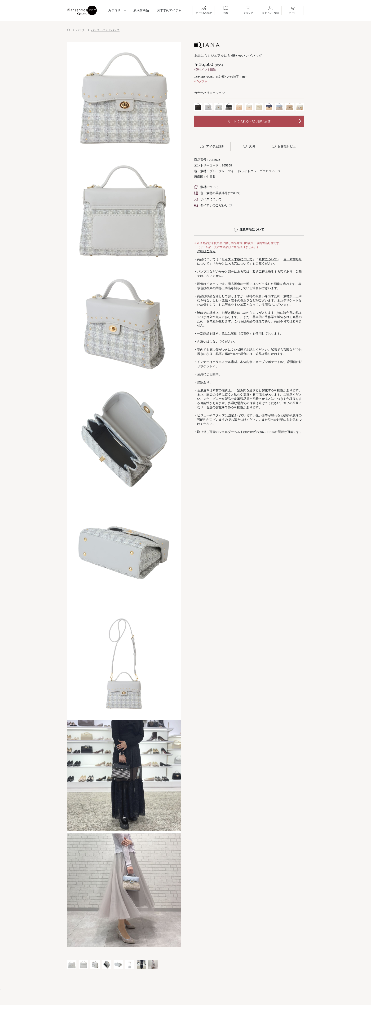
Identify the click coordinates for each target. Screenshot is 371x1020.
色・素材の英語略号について (217, 193)
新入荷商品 (141, 10)
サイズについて (208, 199)
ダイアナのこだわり (211, 205)
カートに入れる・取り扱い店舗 (248, 121)
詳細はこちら (206, 251)
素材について (206, 187)
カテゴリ (114, 10)
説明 (249, 146)
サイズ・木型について (237, 259)
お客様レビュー (285, 146)
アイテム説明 (212, 146)
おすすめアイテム (169, 10)
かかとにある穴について (232, 263)
